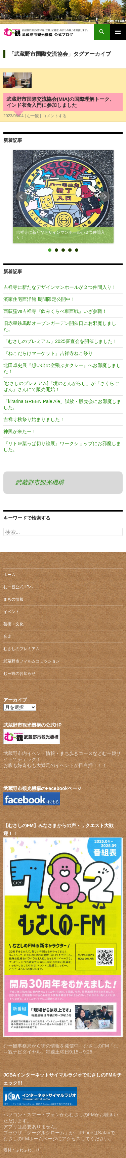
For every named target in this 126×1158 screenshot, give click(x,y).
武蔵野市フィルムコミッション (31, 661)
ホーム (9, 574)
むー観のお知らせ (19, 673)
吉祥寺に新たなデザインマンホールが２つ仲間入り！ (59, 287)
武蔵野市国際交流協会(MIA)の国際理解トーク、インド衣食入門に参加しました (60, 102)
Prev (21, 196)
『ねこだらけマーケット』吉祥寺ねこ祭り (48, 353)
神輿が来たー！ (19, 431)
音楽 (7, 636)
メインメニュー (118, 32)
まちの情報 (13, 599)
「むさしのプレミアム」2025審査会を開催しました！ (60, 341)
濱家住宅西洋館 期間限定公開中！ (39, 299)
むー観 (33, 116)
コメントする (54, 116)
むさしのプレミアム (21, 648)
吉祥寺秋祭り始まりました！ (34, 419)
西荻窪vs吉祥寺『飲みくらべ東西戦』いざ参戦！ (55, 311)
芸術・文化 (13, 624)
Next (104, 196)
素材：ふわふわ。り (21, 1150)
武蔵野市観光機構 (39, 482)
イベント (11, 611)
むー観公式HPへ (18, 587)
